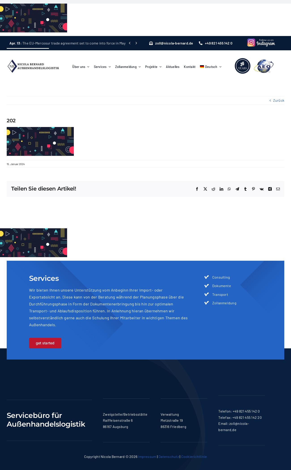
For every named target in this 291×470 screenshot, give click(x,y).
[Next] (136, 43)
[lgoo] (254, 56)
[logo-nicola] (33, 57)
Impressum (147, 456)
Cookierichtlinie (194, 456)
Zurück (278, 100)
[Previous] (129, 43)
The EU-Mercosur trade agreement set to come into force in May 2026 (71, 43)
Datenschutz (168, 456)
